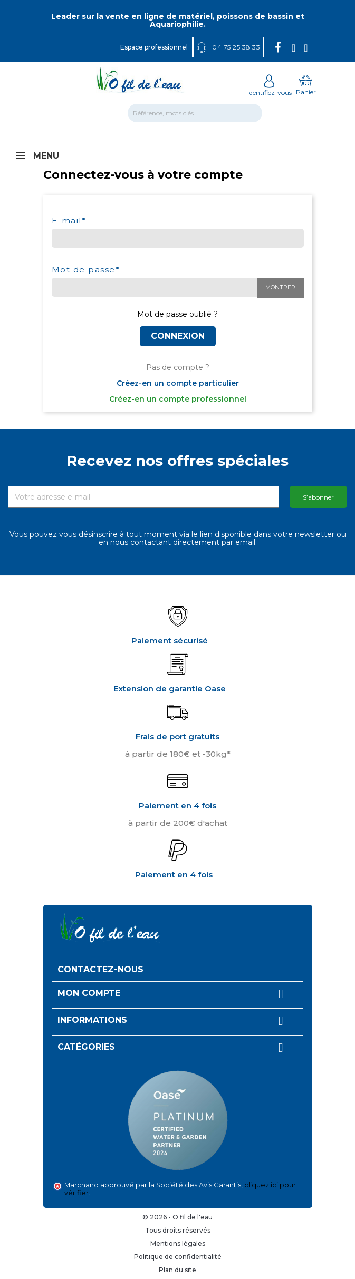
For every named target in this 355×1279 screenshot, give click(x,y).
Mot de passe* (86, 269)
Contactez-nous (100, 969)
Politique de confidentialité (178, 1257)
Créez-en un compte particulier (178, 383)
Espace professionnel (154, 47)
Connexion (178, 336)
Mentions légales (177, 1243)
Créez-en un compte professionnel (177, 399)
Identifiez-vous (269, 88)
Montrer (280, 287)
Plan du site (177, 1270)
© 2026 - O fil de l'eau (177, 1217)
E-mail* (69, 220)
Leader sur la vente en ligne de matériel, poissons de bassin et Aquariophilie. (177, 20)
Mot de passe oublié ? (177, 314)
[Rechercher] (195, 113)
